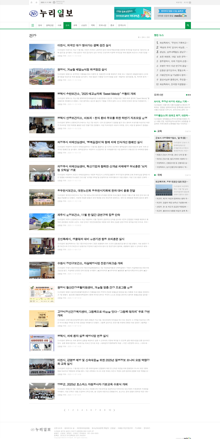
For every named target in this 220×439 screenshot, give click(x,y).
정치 (40, 25)
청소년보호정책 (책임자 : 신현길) (104, 428)
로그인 (186, 2)
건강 (148, 37)
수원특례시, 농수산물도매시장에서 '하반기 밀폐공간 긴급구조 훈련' (173, 167)
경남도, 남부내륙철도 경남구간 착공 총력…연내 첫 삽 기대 (174, 52)
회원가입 (179, 2)
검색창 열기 (188, 25)
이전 (64, 410)
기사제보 (138, 428)
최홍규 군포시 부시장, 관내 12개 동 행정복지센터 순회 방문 (173, 154)
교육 (75, 25)
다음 (114, 410)
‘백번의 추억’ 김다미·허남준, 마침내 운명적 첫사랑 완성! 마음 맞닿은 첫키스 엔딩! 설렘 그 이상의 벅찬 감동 (174, 47)
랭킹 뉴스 (159, 35)
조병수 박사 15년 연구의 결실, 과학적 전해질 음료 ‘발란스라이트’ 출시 (174, 65)
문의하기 (147, 428)
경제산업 (50, 25)
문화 (67, 25)
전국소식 (122, 25)
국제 (93, 25)
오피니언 (102, 25)
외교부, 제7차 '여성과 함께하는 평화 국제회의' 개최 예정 (173, 198)
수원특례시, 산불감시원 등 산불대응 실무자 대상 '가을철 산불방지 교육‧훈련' (173, 163)
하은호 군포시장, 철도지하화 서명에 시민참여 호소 (173, 158)
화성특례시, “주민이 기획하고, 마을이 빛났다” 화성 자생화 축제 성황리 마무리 (174, 42)
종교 (112, 25)
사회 (59, 25)
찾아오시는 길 (69, 428)
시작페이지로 (31, 2)
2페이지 (188, 94)
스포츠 (84, 25)
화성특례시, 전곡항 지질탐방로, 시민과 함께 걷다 (174, 84)
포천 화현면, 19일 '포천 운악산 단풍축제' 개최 (174, 56)
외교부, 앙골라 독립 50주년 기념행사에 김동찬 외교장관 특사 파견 (173, 202)
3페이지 (190, 94)
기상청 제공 (59, 3)
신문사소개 (58, 428)
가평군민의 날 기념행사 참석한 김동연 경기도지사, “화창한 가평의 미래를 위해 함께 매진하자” (174, 75)
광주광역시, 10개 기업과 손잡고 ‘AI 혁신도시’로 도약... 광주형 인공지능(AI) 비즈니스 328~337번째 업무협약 (174, 61)
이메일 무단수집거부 (125, 428)
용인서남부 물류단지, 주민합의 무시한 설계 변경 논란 (174, 79)
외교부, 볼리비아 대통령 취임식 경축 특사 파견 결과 (173, 210)
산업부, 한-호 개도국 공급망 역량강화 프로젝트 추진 (173, 206)
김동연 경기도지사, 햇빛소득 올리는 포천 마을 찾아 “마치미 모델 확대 (174, 70)
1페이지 (186, 94)
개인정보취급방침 (83, 428)
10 (110, 410)
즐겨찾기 (36, 2)
